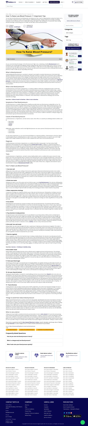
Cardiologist (17, 27)
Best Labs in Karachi (67, 371)
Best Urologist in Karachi (30, 386)
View (80, 54)
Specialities (46, 409)
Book (80, 57)
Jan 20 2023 (29, 27)
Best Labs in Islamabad (68, 373)
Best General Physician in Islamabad (52, 383)
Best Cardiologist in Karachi (31, 374)
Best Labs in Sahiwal (67, 391)
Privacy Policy (28, 411)
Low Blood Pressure (11, 329)
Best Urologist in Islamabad (50, 386)
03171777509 (9, 416)
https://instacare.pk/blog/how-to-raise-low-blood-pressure (22, 326)
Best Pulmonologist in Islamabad (51, 389)
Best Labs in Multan (67, 381)
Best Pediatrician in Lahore (12, 379)
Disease (11, 27)
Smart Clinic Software (68, 405)
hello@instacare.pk (10, 412)
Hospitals (46, 407)
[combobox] (73, 33)
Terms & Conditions (29, 409)
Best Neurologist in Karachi (31, 376)
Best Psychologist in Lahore (12, 391)
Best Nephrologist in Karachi (31, 393)
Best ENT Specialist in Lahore (12, 378)
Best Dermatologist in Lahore (12, 373)
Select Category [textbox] (69, 32)
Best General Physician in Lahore (13, 383)
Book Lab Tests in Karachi (31, 394)
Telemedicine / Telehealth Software (71, 409)
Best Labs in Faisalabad (68, 376)
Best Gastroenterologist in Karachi (32, 381)
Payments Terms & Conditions (32, 413)
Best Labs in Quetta (67, 388)
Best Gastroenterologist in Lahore (13, 381)
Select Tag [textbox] (68, 40)
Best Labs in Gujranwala (68, 378)
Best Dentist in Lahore (11, 371)
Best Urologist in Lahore (11, 386)
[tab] (34, 336)
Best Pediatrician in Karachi (31, 379)
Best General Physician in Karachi (32, 383)
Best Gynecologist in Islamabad (51, 369)
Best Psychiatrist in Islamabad (50, 388)
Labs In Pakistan (47, 411)
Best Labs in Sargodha (68, 383)
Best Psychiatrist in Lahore (12, 388)
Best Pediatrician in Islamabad (50, 379)
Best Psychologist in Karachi (31, 391)
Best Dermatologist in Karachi (31, 373)
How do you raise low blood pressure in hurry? (19, 336)
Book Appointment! (73, 48)
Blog (10, 14)
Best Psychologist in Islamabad (51, 391)
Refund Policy (28, 415)
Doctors (46, 405)
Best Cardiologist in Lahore (12, 374)
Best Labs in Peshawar (68, 384)
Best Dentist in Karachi (30, 371)
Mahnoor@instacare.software (73, 20)
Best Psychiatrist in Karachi (31, 388)
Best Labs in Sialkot (67, 379)
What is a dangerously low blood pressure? (19, 340)
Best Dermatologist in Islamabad (51, 373)
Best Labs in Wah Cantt (68, 393)
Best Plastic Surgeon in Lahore (13, 384)
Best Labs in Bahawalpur (68, 386)
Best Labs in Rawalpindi (68, 374)
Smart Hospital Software (68, 407)
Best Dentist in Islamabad (49, 371)
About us (27, 405)
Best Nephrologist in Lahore (12, 393)
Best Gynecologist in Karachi (31, 369)
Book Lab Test (47, 413)
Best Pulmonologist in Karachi (31, 389)
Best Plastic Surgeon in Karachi (32, 384)
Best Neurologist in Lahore (12, 376)
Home (7, 14)
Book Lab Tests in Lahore (11, 394)
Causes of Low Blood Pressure (27, 329)
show (60, 59)
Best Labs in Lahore (67, 369)
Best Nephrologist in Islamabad (51, 393)
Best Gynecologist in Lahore (12, 369)
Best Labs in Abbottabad (68, 389)
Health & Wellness (48, 415)
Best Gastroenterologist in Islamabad (52, 381)
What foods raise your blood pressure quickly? (19, 344)
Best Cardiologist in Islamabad (51, 374)
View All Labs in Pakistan (68, 394)
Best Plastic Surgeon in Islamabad (51, 384)
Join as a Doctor (47, 417)
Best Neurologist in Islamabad (50, 376)
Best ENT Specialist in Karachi (31, 378)
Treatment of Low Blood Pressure (45, 329)
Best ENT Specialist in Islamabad (51, 378)
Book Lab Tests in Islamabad (50, 394)
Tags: (7, 327)
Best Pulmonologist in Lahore (12, 389)
